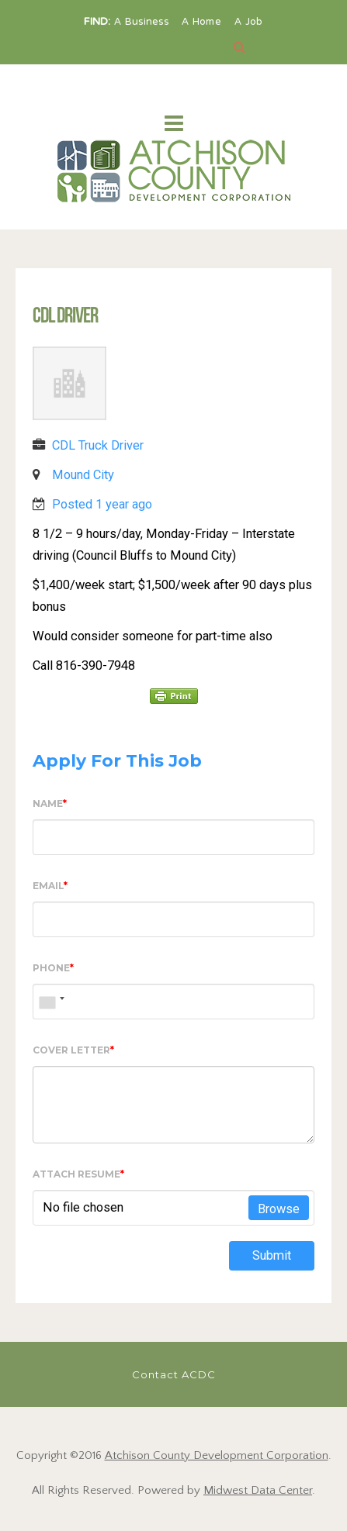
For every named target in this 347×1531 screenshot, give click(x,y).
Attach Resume (78, 1174)
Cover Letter (73, 1050)
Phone (53, 968)
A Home (203, 22)
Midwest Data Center (257, 1490)
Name (50, 803)
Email (50, 885)
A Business (143, 22)
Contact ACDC (174, 1374)
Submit (271, 1255)
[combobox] (51, 1001)
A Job (248, 22)
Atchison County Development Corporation (216, 1455)
